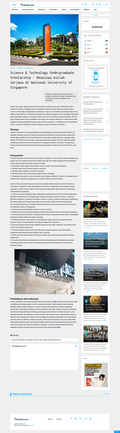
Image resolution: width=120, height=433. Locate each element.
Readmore (88, 227)
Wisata (87, 9)
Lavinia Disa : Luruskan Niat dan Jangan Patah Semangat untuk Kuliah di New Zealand (95, 243)
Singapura (29, 68)
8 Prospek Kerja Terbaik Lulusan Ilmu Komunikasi (95, 212)
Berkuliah (95, 15)
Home (15, 9)
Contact (117, 432)
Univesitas (54, 9)
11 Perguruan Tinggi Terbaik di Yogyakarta (94, 338)
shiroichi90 (32, 425)
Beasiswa (41, 9)
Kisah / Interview (27, 9)
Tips (95, 9)
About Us (50, 419)
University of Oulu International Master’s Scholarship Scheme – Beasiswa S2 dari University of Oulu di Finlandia (94, 271)
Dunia (64, 9)
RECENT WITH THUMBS (92, 139)
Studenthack (75, 9)
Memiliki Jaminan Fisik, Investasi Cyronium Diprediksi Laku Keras (95, 307)
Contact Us (59, 419)
